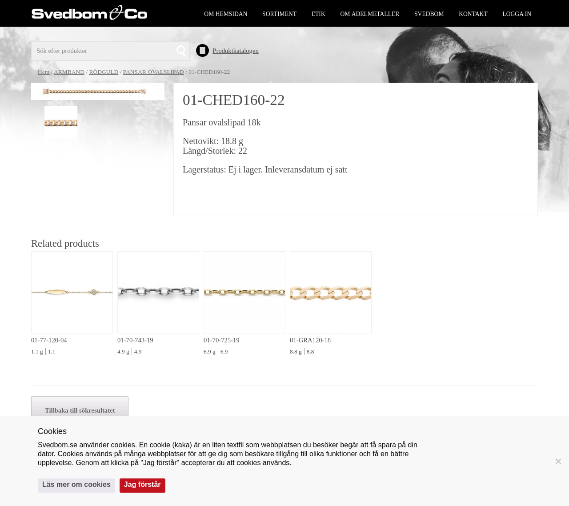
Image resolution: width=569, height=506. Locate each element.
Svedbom (429, 14)
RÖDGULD (103, 71)
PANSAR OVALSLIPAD (153, 71)
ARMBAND (69, 71)
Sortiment (279, 14)
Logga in (516, 14)
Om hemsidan (225, 14)
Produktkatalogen (235, 50)
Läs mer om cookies (76, 484)
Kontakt (473, 14)
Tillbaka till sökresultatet (80, 410)
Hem (43, 71)
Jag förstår (142, 484)
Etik (318, 14)
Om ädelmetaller (369, 14)
